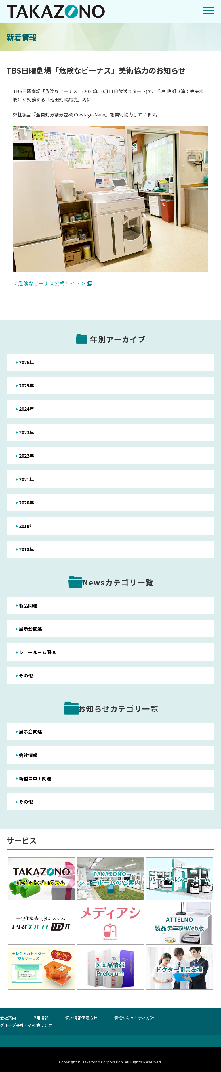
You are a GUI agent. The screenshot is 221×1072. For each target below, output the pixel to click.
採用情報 (41, 1018)
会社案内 (8, 1018)
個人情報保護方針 (81, 1018)
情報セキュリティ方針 (134, 1018)
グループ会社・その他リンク (26, 1025)
